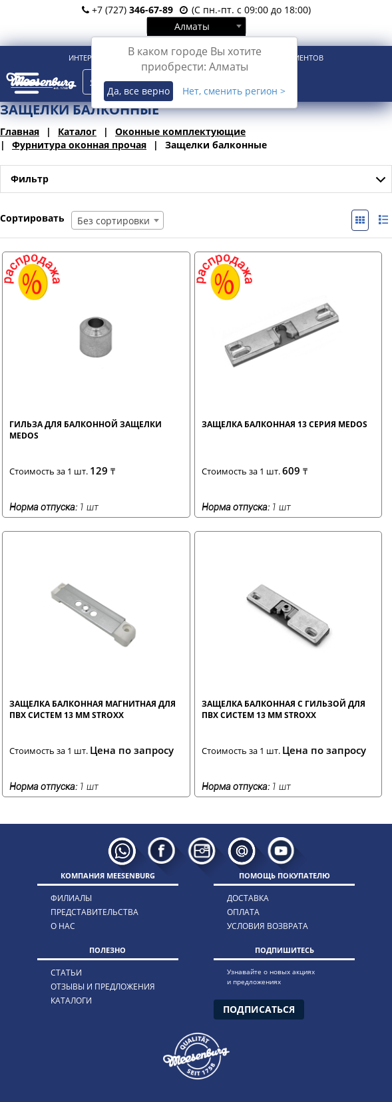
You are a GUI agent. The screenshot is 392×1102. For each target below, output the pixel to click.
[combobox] (196, 26)
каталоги (71, 1000)
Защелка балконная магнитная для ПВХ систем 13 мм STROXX (92, 709)
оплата (243, 912)
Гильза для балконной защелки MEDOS (85, 430)
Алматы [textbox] (192, 26)
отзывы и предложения (103, 986)
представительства (94, 912)
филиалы (71, 898)
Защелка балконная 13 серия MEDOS (284, 424)
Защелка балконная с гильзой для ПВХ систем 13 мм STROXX (283, 709)
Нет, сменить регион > (234, 91)
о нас (63, 926)
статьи (66, 972)
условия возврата (267, 926)
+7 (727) (127, 9)
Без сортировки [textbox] (113, 220)
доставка (248, 898)
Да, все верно (138, 91)
